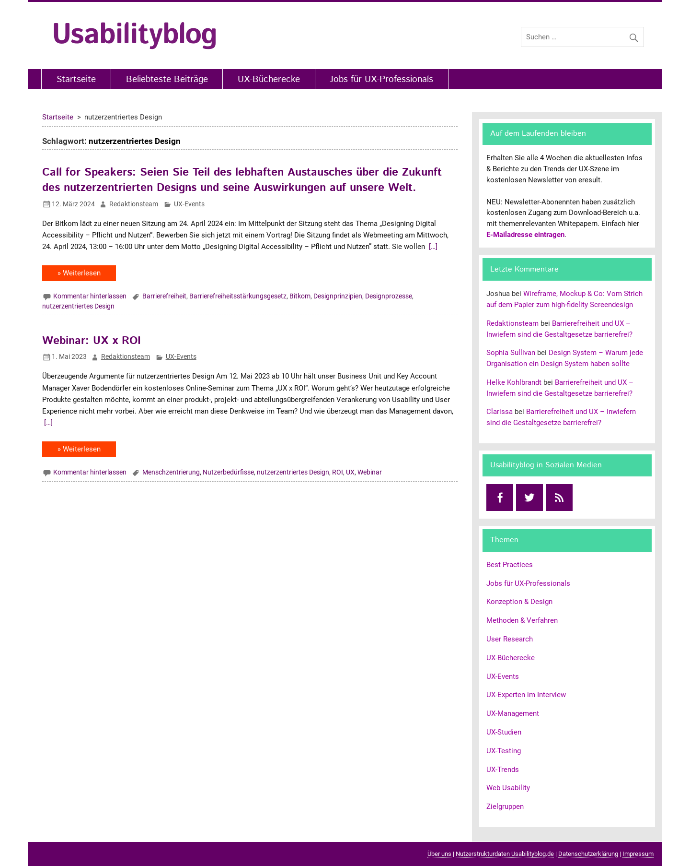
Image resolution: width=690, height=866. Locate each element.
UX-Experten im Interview (526, 694)
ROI (337, 472)
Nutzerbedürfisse (228, 472)
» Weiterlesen (79, 273)
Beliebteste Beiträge (167, 79)
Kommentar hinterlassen (89, 296)
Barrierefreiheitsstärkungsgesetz (238, 296)
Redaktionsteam (133, 204)
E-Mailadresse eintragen (525, 234)
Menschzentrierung (171, 472)
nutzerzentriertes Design (78, 306)
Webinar (369, 472)
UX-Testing (503, 751)
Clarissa (499, 411)
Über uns (439, 853)
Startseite (76, 79)
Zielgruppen (505, 806)
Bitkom (299, 296)
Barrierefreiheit (164, 296)
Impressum (638, 853)
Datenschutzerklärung (588, 853)
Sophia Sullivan (510, 352)
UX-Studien (503, 732)
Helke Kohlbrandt (513, 382)
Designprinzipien (337, 296)
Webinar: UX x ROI (91, 341)
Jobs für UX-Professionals (381, 79)
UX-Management (512, 713)
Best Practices (509, 564)
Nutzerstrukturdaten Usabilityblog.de (505, 853)
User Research (509, 639)
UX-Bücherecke (269, 79)
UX (350, 472)
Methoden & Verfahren (522, 620)
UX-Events (189, 204)
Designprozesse (388, 296)
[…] (432, 246)
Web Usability (508, 787)
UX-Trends (502, 769)
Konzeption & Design (519, 601)
